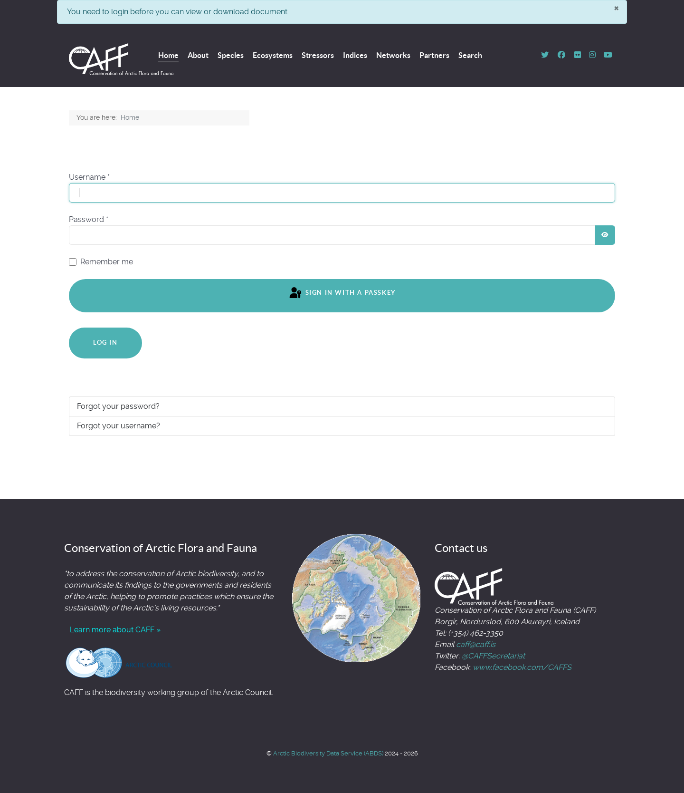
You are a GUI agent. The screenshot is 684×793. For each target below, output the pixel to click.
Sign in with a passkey (342, 293)
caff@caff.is (475, 644)
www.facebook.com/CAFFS (522, 667)
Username (89, 177)
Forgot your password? (118, 406)
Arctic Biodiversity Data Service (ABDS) (329, 753)
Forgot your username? (118, 425)
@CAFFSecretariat (493, 655)
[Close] (616, 7)
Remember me (106, 261)
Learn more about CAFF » (115, 629)
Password (88, 219)
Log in (105, 342)
